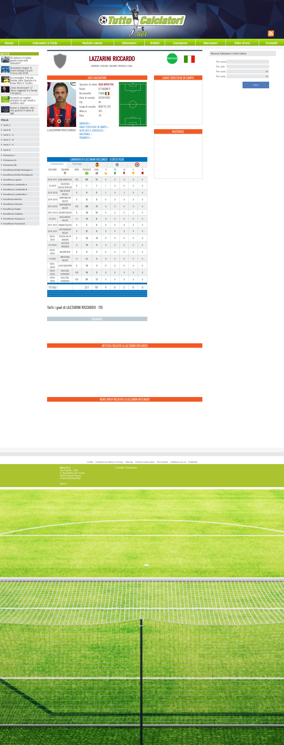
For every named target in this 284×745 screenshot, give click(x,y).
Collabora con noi (178, 462)
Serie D (6, 150)
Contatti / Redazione (126, 467)
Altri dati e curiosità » (92, 130)
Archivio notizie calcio (145, 462)
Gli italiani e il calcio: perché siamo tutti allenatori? (21, 60)
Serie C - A (8, 135)
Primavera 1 (9, 155)
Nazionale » (85, 134)
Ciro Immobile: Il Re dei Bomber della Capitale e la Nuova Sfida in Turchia (23, 80)
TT (106, 169)
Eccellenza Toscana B (14, 224)
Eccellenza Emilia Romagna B (18, 175)
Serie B (6, 130)
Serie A (6, 125)
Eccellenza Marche (12, 199)
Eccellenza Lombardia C (15, 194)
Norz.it (63, 483)
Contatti (271, 43)
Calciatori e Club (45, 43)
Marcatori (210, 43)
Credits (90, 462)
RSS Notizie (162, 462)
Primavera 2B (10, 165)
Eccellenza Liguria (12, 180)
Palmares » (85, 137)
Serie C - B (8, 140)
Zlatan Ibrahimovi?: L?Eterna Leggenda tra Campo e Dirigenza (23, 90)
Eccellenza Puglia (12, 209)
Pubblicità (192, 462)
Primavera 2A (10, 160)
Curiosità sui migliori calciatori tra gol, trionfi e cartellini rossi (22, 100)
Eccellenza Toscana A (14, 219)
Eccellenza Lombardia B (15, 189)
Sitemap (129, 462)
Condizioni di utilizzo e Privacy (109, 462)
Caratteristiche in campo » (94, 127)
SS (124, 169)
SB (115, 169)
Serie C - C (8, 145)
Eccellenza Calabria (13, 214)
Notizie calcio (92, 43)
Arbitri (155, 43)
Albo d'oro (242, 43)
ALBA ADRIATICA (106, 84)
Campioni (180, 43)
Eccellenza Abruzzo (13, 204)
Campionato (57, 163)
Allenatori (129, 43)
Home (9, 43)
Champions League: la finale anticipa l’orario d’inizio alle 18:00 (21, 70)
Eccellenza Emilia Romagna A (18, 170)
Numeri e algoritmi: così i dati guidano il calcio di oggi (22, 110)
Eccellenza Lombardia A (15, 185)
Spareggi (77, 163)
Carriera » (85, 123)
